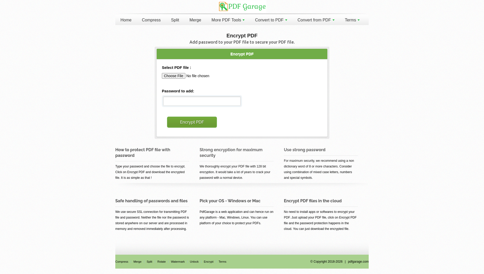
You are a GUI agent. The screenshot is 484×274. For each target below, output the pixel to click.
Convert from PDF (316, 20)
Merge (195, 20)
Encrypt (208, 261)
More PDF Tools (228, 20)
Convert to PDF (271, 20)
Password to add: (178, 91)
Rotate (161, 261)
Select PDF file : (176, 67)
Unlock (194, 261)
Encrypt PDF (192, 122)
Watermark (178, 261)
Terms (352, 20)
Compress (151, 20)
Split (175, 20)
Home (126, 20)
